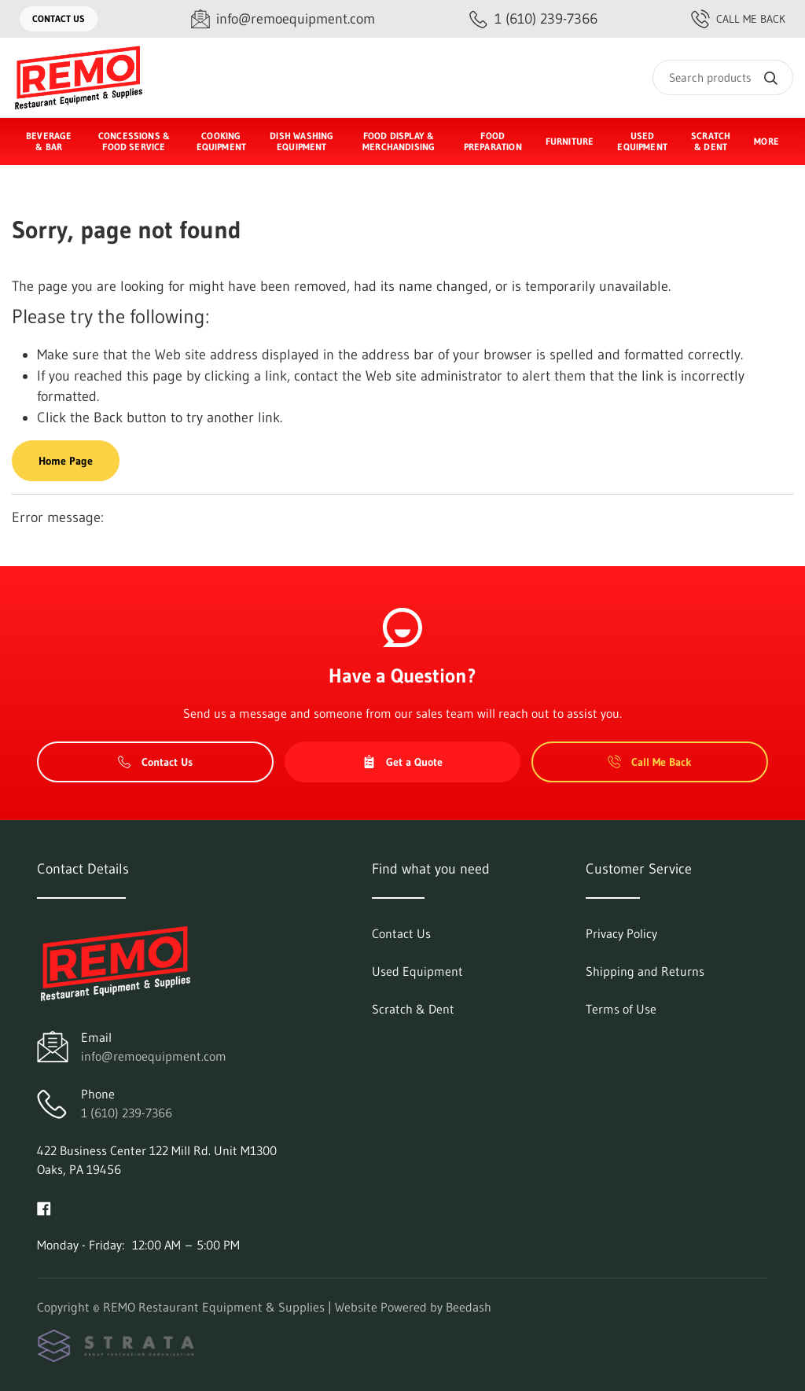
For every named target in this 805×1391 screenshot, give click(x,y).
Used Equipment (642, 141)
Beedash (468, 1307)
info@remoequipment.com (153, 1056)
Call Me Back (738, 18)
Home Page (66, 461)
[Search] (722, 77)
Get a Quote (402, 762)
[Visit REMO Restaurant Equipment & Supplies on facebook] (44, 1207)
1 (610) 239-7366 (126, 1113)
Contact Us (58, 18)
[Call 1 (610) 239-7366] (533, 19)
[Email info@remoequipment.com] (283, 19)
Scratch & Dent (710, 141)
